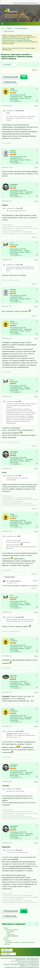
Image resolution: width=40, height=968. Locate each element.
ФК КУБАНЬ (10, 931)
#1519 (36, 260)
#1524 (36, 531)
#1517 (36, 167)
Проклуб (8, 941)
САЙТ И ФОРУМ (9, 31)
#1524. (35, 581)
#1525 (36, 612)
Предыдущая (10, 76)
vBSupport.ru (35, 965)
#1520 (36, 306)
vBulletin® (28, 962)
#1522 (36, 396)
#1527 (36, 692)
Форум (9, 28)
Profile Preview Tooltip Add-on (20, 961)
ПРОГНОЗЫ (10, 934)
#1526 (36, 656)
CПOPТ (9, 933)
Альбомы (7, 944)
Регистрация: (14, 95)
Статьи (6, 937)
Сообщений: (14, 96)
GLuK (12, 89)
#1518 (36, 201)
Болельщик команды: (17, 98)
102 (24, 76)
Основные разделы (21, 28)
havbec (13, 151)
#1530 (36, 843)
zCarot (28, 965)
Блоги (6, 939)
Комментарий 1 (10, 577)
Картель (13, 676)
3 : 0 (11, 243)
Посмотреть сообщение (22, 110)
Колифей (14, 184)
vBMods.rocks (35, 961)
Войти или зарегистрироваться (26, 3)
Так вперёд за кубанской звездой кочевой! (19, 942)
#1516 (36, 106)
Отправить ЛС (17, 101)
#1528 (36, 726)
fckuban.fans (7, 50)
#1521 (36, 338)
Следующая (9, 82)
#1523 (36, 468)
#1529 (36, 782)
